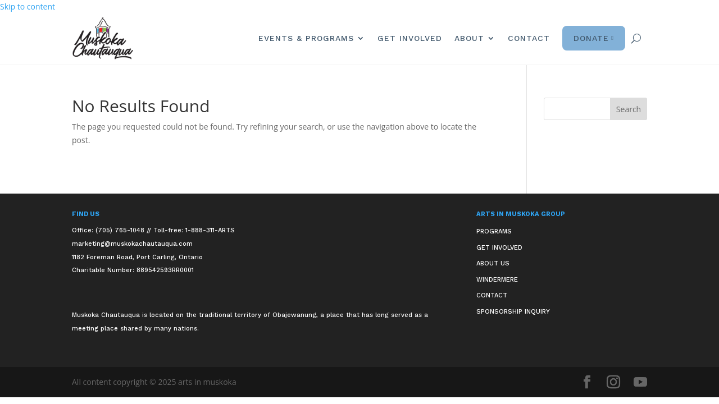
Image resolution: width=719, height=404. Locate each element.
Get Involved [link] (409, 38)
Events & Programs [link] (306, 38)
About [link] (469, 38)
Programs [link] (494, 231)
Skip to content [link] (27, 6)
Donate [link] (594, 38)
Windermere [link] (497, 279)
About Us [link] (492, 263)
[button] (628, 109)
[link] (103, 38)
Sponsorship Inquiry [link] (513, 311)
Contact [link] (529, 38)
